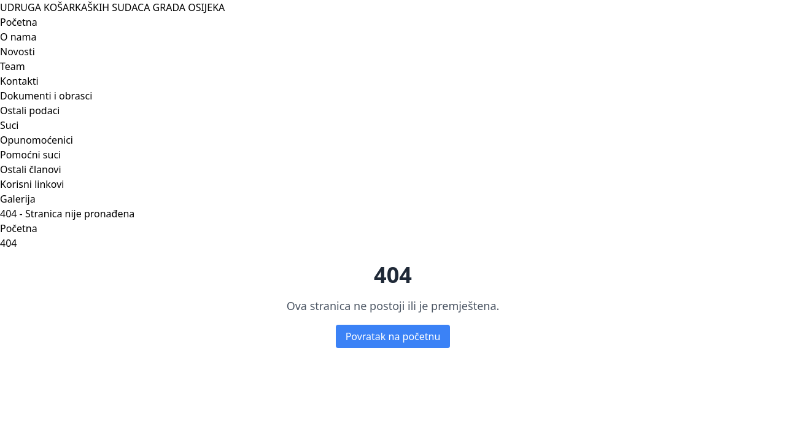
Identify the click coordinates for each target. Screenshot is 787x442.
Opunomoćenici (36, 140)
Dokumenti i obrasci (46, 96)
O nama (18, 37)
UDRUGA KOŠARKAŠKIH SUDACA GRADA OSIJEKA (112, 7)
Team (12, 66)
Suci (9, 125)
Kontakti (19, 81)
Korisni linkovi (32, 184)
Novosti (17, 51)
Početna (18, 22)
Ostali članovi (30, 169)
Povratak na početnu (393, 336)
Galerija (18, 199)
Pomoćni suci (30, 154)
